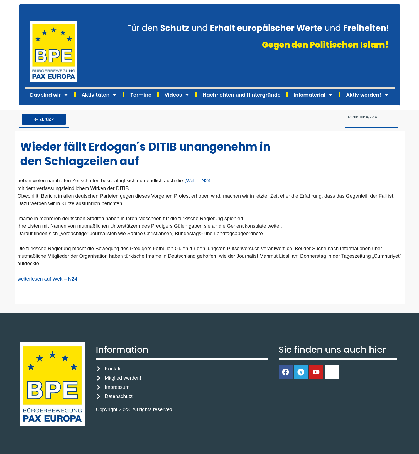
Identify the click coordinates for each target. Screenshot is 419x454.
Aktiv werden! (367, 95)
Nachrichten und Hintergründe (241, 94)
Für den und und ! (258, 28)
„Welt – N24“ (199, 180)
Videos (177, 95)
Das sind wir (49, 95)
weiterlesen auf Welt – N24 (47, 278)
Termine (140, 94)
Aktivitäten (99, 95)
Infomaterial (313, 95)
